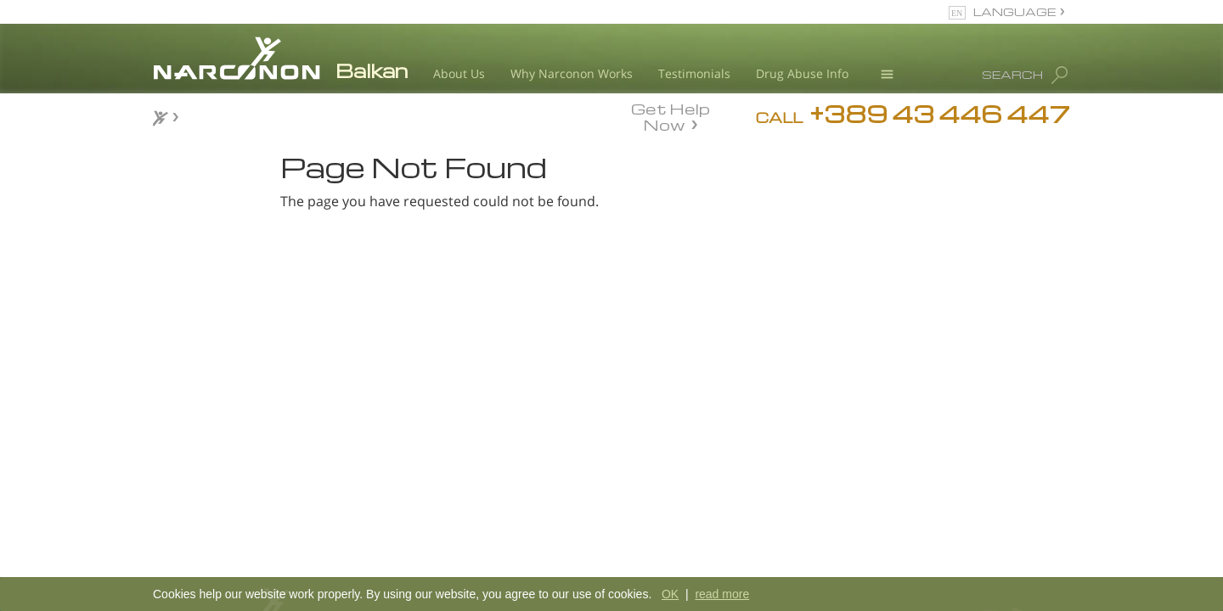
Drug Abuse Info (802, 73)
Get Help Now (670, 115)
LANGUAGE (1014, 11)
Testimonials (694, 73)
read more (722, 594)
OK (670, 594)
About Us (459, 73)
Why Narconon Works (571, 73)
